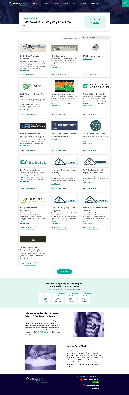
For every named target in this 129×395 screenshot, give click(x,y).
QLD (45, 332)
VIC (41, 332)
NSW (38, 332)
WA (50, 332)
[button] (55, 3)
